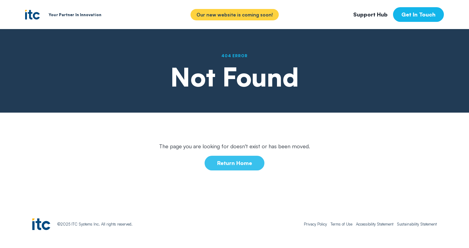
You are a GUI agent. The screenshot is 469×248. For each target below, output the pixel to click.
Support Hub (370, 14)
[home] (32, 14)
